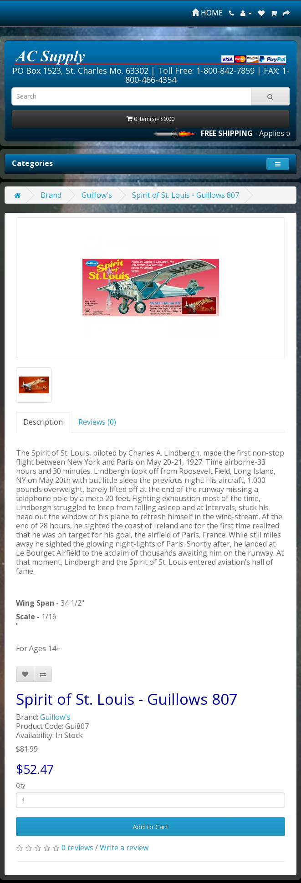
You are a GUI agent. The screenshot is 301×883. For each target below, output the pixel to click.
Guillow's (97, 195)
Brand (51, 195)
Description (43, 422)
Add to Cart (150, 826)
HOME (207, 13)
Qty (20, 785)
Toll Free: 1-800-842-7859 (206, 70)
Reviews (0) (97, 422)
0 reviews (77, 848)
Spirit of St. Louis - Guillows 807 (185, 195)
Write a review (124, 848)
